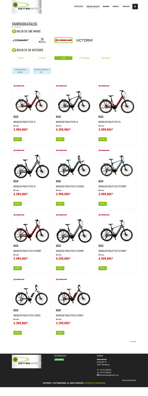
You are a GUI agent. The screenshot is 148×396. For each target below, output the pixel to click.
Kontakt (126, 6)
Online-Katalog (93, 6)
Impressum (100, 383)
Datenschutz (89, 383)
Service (116, 6)
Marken (106, 6)
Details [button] (18, 139)
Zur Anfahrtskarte (129, 380)
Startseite (78, 6)
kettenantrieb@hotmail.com (109, 375)
